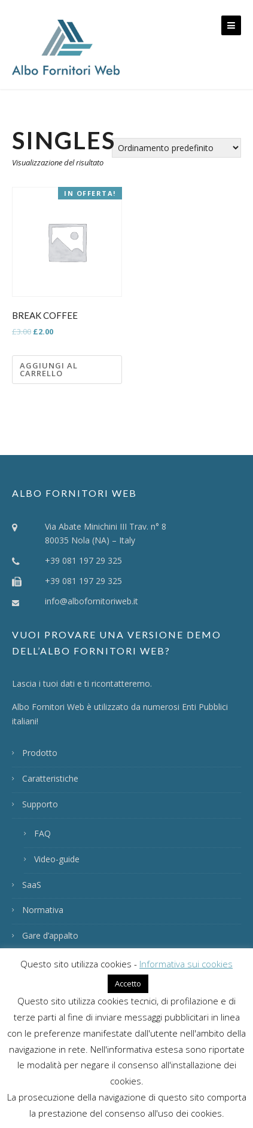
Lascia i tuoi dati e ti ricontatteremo (81, 683)
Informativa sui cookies (186, 964)
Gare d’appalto (50, 935)
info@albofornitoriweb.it (91, 601)
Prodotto (39, 752)
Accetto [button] (128, 983)
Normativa (42, 909)
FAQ (42, 833)
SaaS (31, 884)
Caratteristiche (50, 778)
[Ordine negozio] (176, 148)
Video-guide (57, 859)
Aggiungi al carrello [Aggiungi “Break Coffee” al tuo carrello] (49, 369)
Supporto (40, 804)
